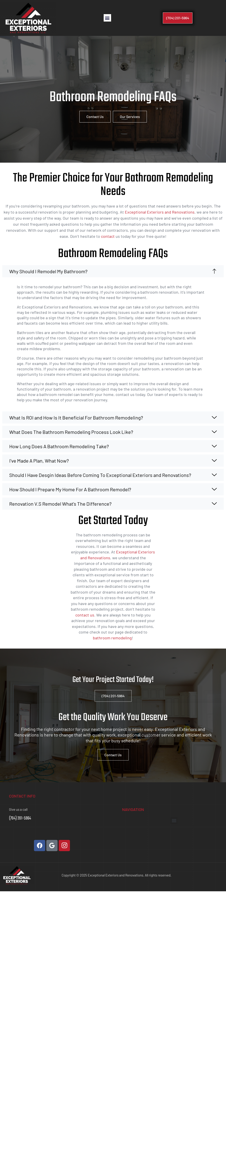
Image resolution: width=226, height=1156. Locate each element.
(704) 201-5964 (20, 818)
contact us (84, 614)
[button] (107, 18)
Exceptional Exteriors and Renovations (160, 212)
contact (108, 236)
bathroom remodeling (112, 637)
